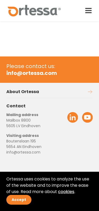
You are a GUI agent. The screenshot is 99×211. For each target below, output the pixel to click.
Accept (19, 199)
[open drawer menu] (88, 10)
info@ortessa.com (23, 152)
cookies (66, 192)
